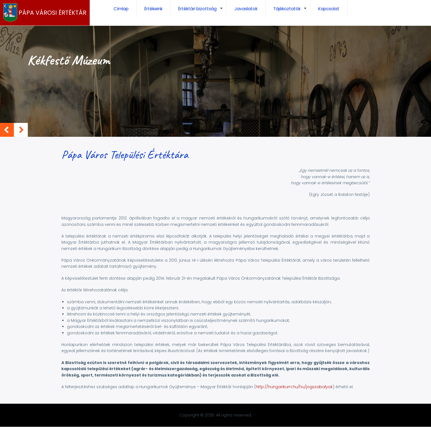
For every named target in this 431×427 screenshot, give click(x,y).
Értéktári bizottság (202, 11)
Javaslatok (245, 9)
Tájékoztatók (291, 11)
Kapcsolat (328, 9)
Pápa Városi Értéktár (52, 13)
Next (21, 130)
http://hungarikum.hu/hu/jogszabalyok (294, 387)
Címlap (121, 9)
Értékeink (153, 9)
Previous (7, 130)
